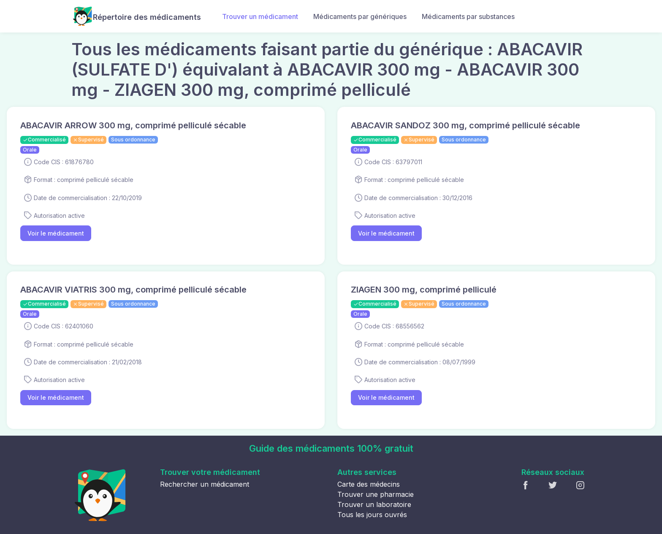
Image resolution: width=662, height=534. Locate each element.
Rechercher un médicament (204, 484)
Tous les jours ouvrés (372, 514)
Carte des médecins (368, 484)
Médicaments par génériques (360, 16)
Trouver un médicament (260, 16)
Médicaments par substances (468, 16)
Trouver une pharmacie (375, 494)
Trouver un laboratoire (374, 504)
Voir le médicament (55, 233)
